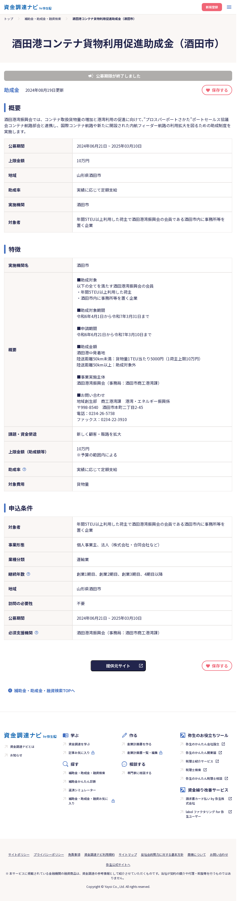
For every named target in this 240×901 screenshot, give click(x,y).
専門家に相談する (139, 773)
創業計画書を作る (139, 744)
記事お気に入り (79, 752)
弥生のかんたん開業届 (201, 752)
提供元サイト (118, 666)
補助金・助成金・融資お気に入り (88, 800)
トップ (8, 18)
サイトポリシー (19, 854)
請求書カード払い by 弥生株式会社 (205, 800)
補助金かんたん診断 (82, 781)
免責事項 (74, 854)
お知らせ (16, 755)
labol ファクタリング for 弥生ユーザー (205, 814)
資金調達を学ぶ (79, 744)
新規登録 (212, 7)
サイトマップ (128, 854)
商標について (197, 854)
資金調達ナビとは (22, 746)
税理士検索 (193, 770)
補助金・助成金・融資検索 (43, 18)
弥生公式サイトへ (118, 864)
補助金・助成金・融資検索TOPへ (44, 690)
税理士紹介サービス (199, 761)
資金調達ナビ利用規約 (99, 854)
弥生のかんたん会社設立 (202, 744)
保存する (220, 90)
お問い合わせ (219, 854)
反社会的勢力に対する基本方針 (162, 854)
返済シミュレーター (82, 790)
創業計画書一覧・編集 (142, 752)
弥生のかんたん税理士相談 (204, 778)
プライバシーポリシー (49, 854)
